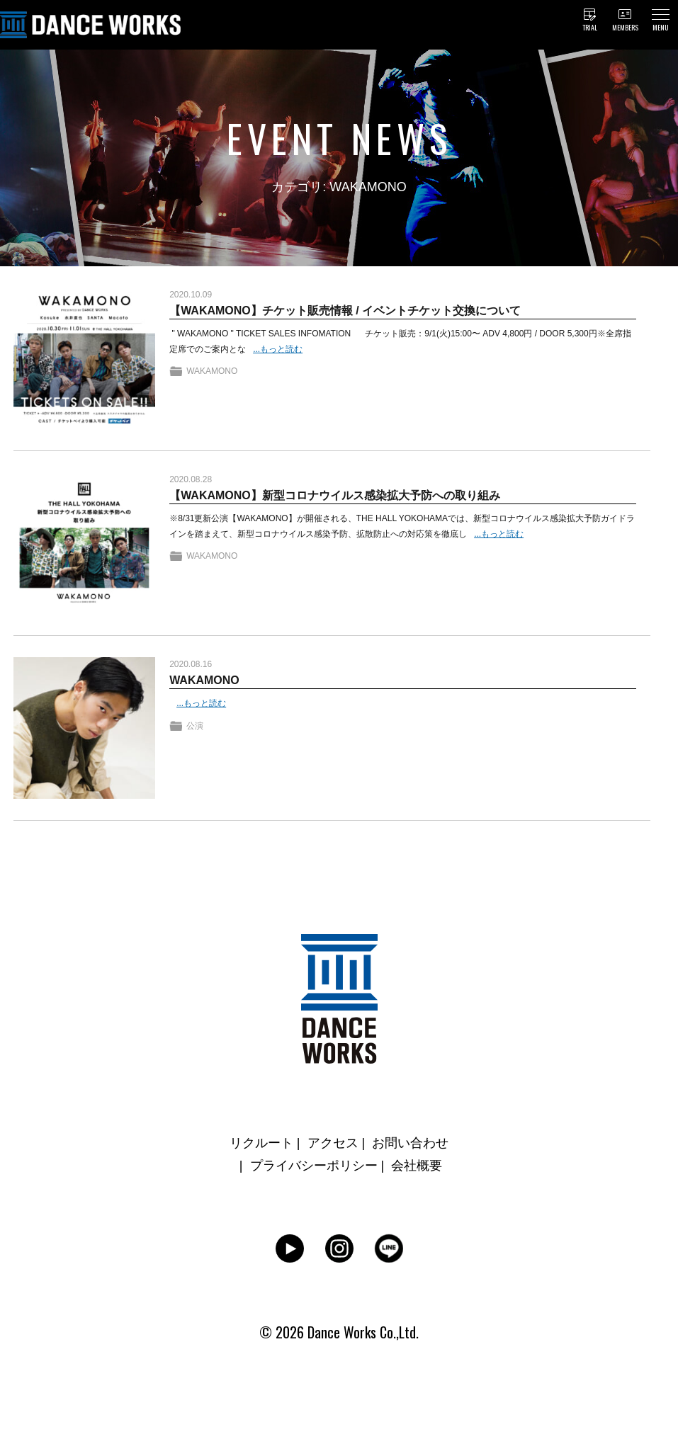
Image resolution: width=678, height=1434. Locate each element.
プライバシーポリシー (314, 1166)
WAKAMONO (211, 371)
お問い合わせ (410, 1143)
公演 (194, 726)
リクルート (261, 1143)
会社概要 (416, 1166)
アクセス (332, 1143)
